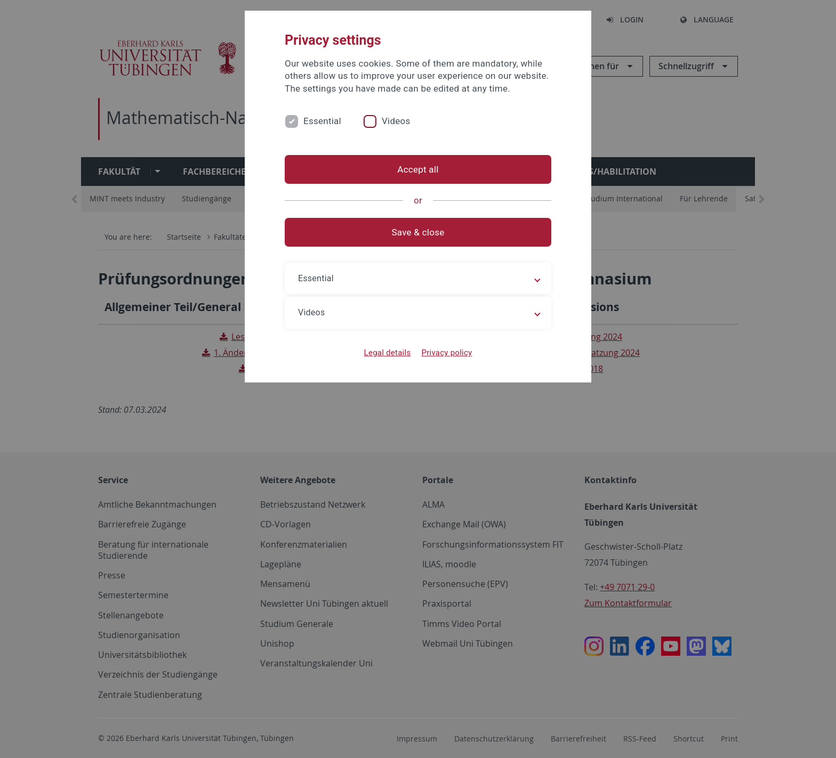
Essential (322, 121)
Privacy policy (446, 352)
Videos (396, 121)
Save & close (418, 232)
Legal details (387, 352)
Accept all (417, 169)
